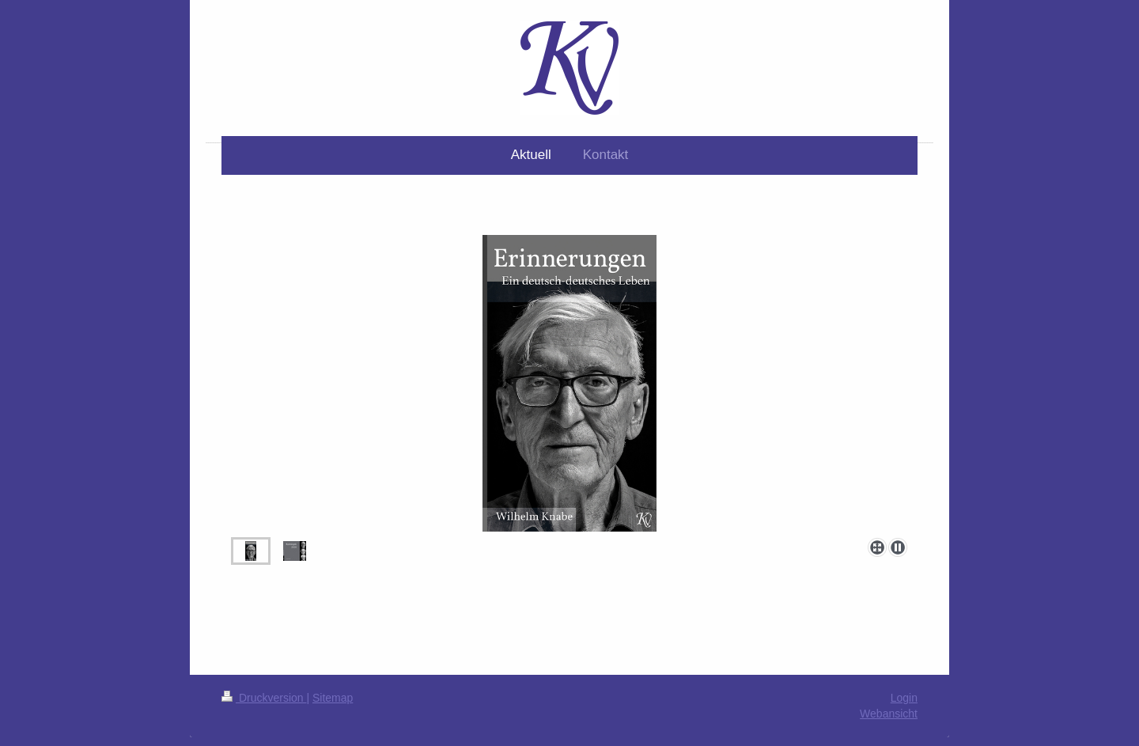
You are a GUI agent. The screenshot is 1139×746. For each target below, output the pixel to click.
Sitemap (332, 697)
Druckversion (263, 697)
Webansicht (889, 713)
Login (904, 697)
